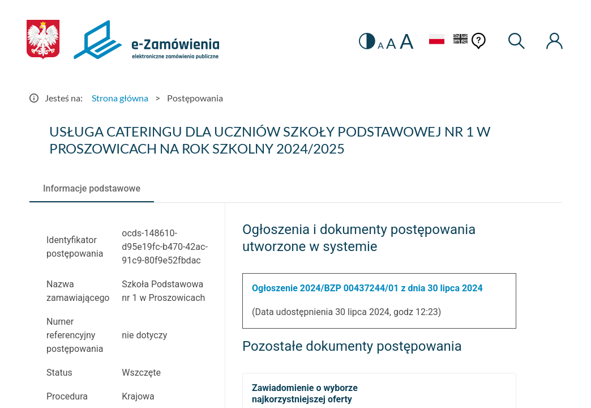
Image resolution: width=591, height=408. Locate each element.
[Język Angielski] (460, 40)
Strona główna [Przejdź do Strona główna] (120, 97)
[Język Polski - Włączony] (436, 40)
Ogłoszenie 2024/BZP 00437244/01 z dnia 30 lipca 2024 (367, 288)
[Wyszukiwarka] (517, 41)
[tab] (91, 188)
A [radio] (381, 45)
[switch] (367, 41)
